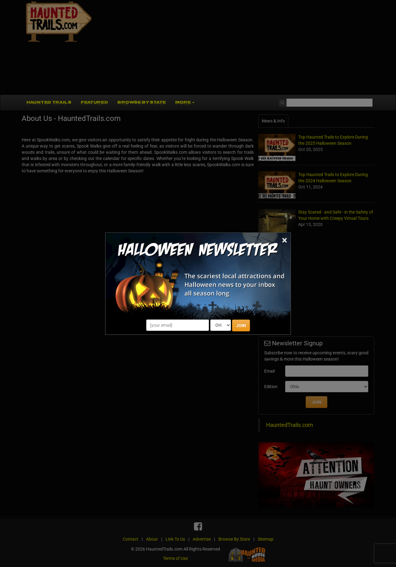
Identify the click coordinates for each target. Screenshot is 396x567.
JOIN (241, 325)
